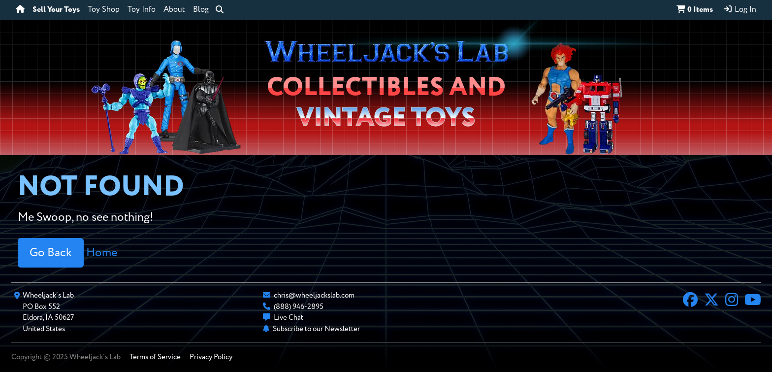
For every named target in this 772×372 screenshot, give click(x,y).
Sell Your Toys (56, 10)
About (174, 10)
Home (101, 253)
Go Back (51, 253)
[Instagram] (731, 301)
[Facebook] (690, 301)
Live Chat (288, 317)
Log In (739, 9)
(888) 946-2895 (298, 306)
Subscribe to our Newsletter (316, 329)
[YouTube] (752, 301)
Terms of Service (155, 357)
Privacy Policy (211, 357)
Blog (201, 10)
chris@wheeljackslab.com (314, 295)
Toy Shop (104, 10)
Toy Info (142, 10)
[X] (711, 301)
